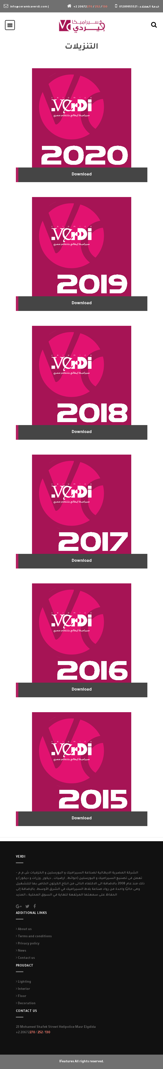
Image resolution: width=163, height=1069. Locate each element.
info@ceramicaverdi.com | (29, 7)
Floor (21, 996)
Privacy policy (27, 944)
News (21, 951)
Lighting (23, 982)
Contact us (25, 958)
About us (24, 929)
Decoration (25, 1003)
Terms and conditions (34, 936)
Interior (23, 989)
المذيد (21, 895)
